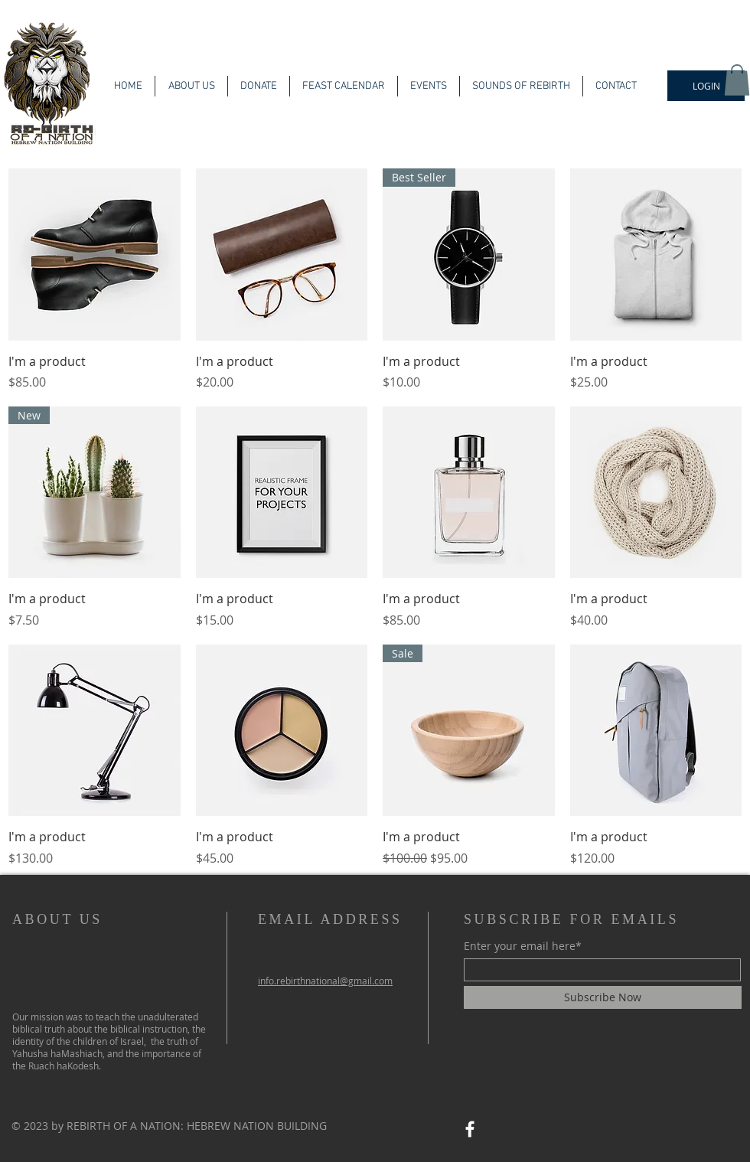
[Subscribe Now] (603, 997)
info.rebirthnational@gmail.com (325, 980)
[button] (737, 80)
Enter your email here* (523, 946)
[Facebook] (470, 1129)
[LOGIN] (706, 85)
